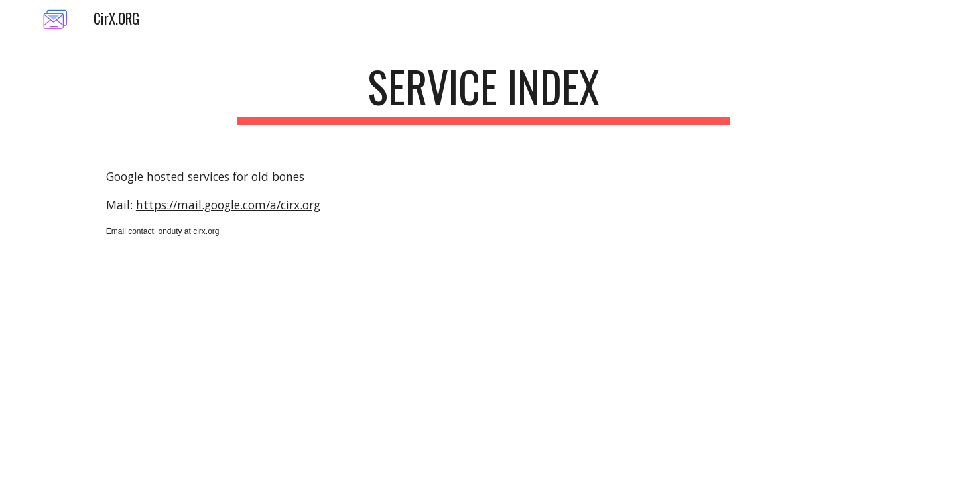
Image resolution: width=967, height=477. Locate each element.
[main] (483, 93)
